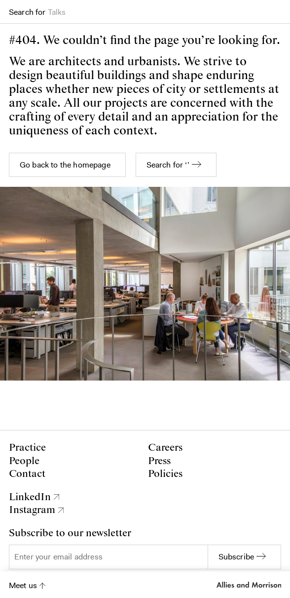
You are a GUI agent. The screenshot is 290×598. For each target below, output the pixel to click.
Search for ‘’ (167, 165)
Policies (165, 474)
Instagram (32, 510)
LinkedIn (30, 497)
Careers (165, 447)
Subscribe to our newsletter (70, 533)
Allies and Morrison (249, 585)
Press (159, 461)
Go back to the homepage (65, 165)
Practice (27, 447)
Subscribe (236, 557)
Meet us (23, 585)
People (24, 461)
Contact (27, 474)
